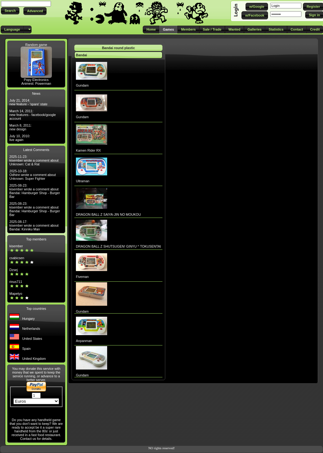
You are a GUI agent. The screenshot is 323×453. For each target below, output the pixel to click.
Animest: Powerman (36, 83)
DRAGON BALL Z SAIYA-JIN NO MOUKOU (108, 214)
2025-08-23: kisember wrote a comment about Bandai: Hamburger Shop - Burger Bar (34, 191)
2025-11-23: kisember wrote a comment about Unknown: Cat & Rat (34, 160)
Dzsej (13, 270)
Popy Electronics (36, 80)
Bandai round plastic (118, 48)
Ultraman (82, 181)
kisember (16, 246)
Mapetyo (15, 293)
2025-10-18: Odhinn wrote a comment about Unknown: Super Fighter (32, 174)
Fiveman (82, 277)
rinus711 (15, 282)
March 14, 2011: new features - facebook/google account (32, 114)
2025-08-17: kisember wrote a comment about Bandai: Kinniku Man (34, 225)
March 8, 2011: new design (20, 127)
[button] (10, 10)
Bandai (81, 55)
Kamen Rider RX (88, 150)
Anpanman (84, 341)
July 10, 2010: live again (19, 138)
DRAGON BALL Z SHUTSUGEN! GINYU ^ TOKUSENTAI (118, 246)
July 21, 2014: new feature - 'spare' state (28, 102)
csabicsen (16, 258)
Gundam (82, 85)
